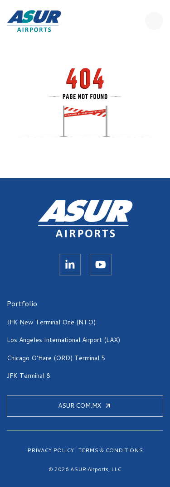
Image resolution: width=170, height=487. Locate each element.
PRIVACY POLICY (50, 450)
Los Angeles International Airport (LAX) (63, 339)
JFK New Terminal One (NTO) (51, 322)
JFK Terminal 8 (28, 375)
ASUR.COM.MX (85, 405)
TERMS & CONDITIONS (110, 450)
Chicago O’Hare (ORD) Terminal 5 (56, 357)
